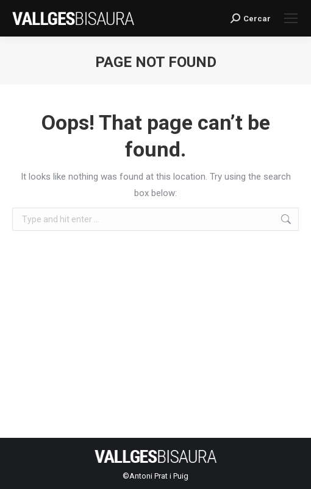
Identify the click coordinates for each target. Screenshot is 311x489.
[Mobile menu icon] (291, 18)
